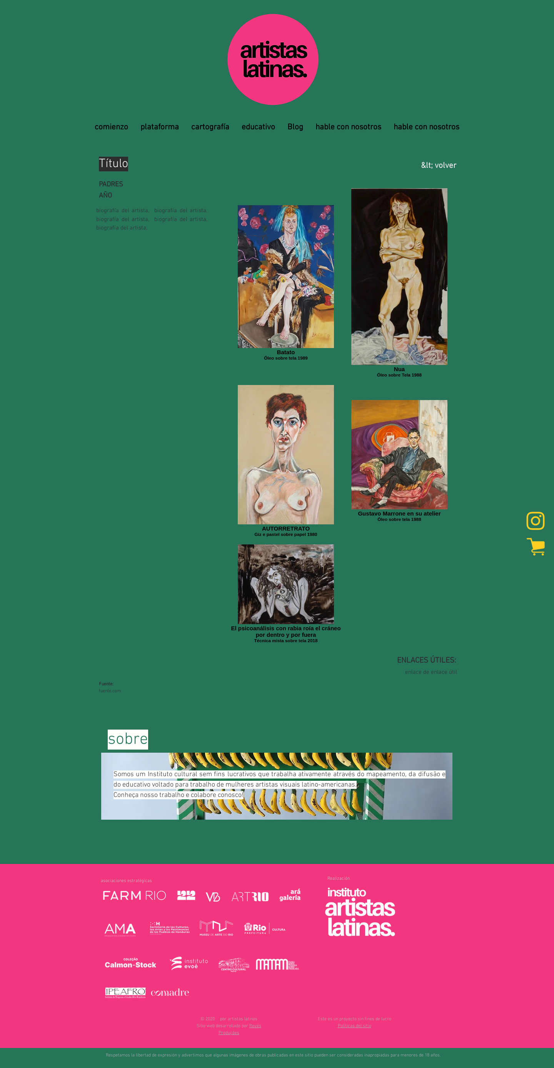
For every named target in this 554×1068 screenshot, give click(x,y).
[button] (354, 1026)
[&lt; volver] (416, 165)
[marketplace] (535, 546)
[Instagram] (535, 521)
